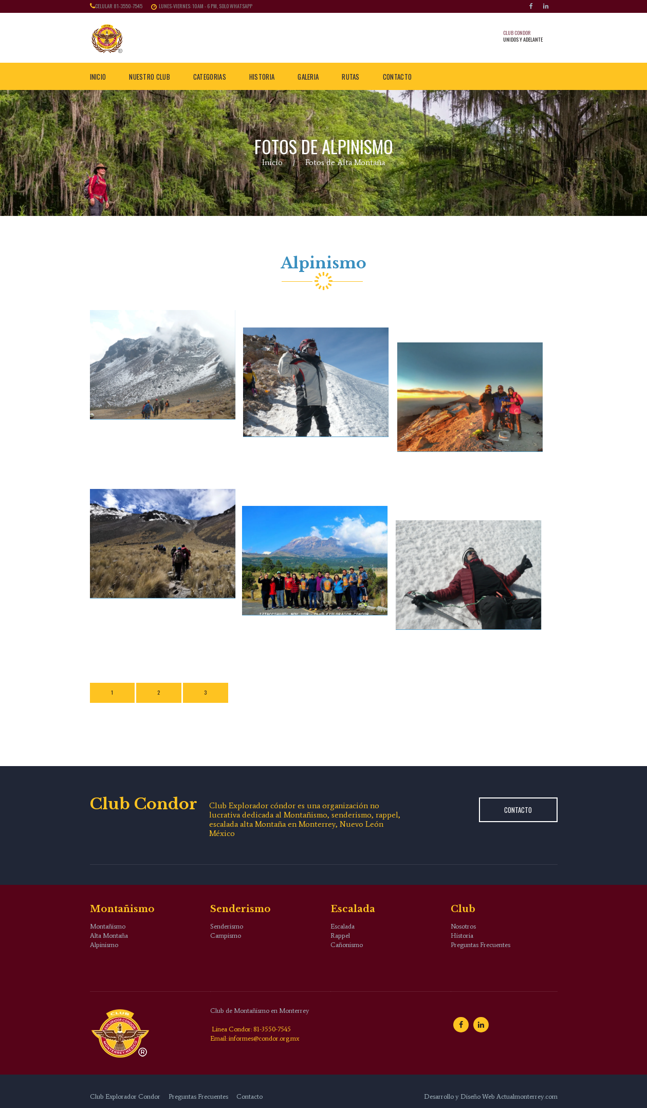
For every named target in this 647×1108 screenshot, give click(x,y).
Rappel (340, 935)
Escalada (342, 926)
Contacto (518, 810)
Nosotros (463, 926)
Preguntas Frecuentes (480, 945)
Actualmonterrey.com (527, 1096)
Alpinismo (104, 945)
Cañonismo (346, 945)
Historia (462, 935)
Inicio (272, 162)
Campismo (225, 935)
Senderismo (226, 926)
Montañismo (107, 926)
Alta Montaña (109, 935)
